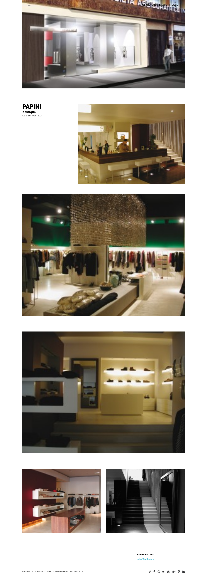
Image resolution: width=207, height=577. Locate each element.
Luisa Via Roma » (145, 559)
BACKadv (79, 571)
